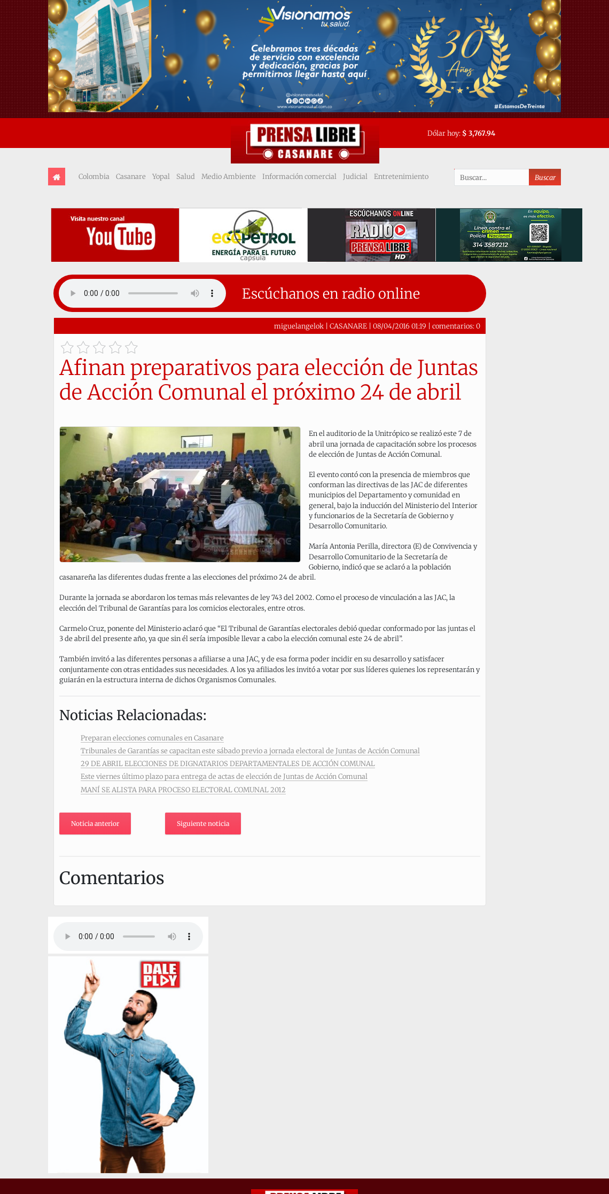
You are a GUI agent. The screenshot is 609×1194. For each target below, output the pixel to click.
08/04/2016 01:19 (399, 326)
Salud (185, 176)
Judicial (355, 176)
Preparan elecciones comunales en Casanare (152, 737)
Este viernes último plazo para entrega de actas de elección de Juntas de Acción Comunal (224, 776)
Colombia (94, 176)
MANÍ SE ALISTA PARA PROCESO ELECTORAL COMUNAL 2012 (183, 789)
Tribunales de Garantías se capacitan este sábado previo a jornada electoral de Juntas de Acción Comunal (250, 750)
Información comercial (299, 176)
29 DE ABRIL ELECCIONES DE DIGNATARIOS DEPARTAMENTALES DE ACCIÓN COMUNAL (228, 763)
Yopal (161, 176)
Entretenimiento (401, 176)
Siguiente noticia (203, 824)
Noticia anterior (95, 824)
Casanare (131, 176)
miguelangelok (299, 326)
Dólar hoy (443, 133)
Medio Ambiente (228, 176)
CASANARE (348, 326)
